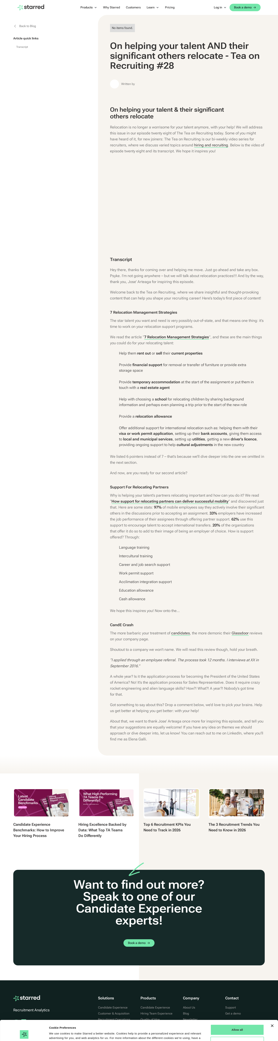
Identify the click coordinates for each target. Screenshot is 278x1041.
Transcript (22, 46)
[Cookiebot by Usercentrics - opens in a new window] (24, 1034)
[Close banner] (272, 1006)
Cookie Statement (76, 1023)
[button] (88, 7)
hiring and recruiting (211, 145)
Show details (57, 1033)
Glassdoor (240, 633)
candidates (180, 633)
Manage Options (237, 1022)
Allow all (237, 1010)
